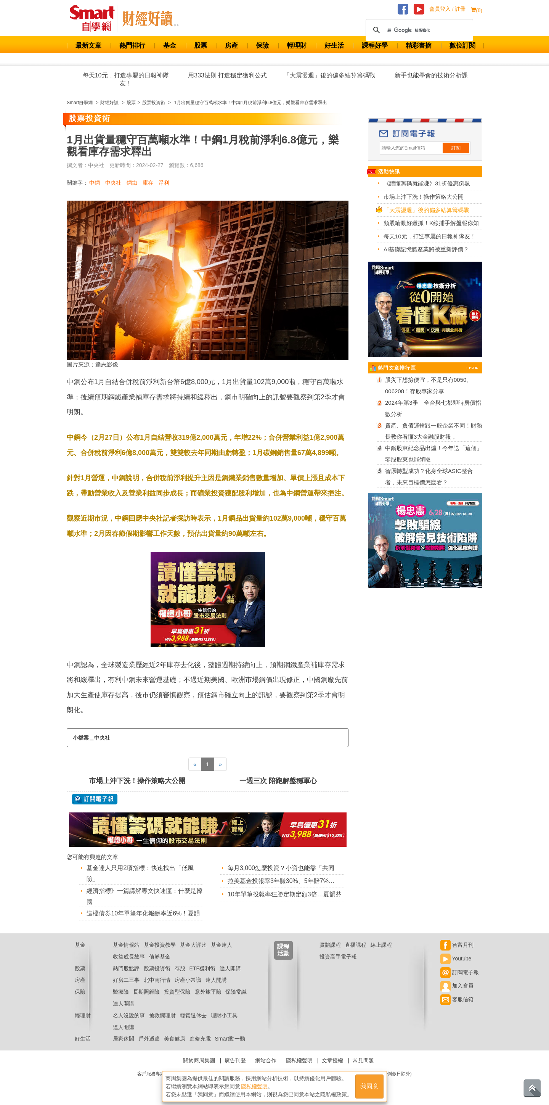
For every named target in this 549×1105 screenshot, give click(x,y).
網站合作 (265, 1060)
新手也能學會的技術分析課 (431, 75)
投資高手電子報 (338, 957)
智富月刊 (457, 945)
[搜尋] (418, 30)
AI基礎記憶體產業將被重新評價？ (426, 249)
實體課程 (330, 945)
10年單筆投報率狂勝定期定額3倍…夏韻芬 (285, 894)
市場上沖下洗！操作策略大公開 (137, 781)
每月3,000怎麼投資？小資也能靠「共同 (281, 868)
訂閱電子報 (459, 972)
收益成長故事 (129, 957)
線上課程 (381, 945)
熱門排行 (132, 45)
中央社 (113, 183)
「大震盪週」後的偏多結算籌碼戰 (329, 75)
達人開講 (230, 968)
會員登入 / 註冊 (447, 9)
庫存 (148, 183)
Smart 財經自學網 (95, 18)
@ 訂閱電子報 (94, 799)
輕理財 (297, 45)
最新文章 (88, 45)
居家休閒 (123, 1039)
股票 (200, 45)
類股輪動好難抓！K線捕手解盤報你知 (431, 223)
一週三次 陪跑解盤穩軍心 (278, 781)
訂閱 (456, 148)
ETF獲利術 (202, 968)
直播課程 (355, 945)
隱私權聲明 (299, 1060)
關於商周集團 (199, 1060)
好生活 (334, 45)
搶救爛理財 (162, 1015)
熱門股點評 (126, 968)
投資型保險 (177, 992)
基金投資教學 (160, 945)
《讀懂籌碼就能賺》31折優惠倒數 (427, 183)
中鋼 (94, 183)
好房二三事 (126, 980)
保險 (262, 45)
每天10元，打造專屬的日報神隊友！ (126, 79)
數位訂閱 (462, 45)
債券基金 (159, 957)
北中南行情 (157, 980)
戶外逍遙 (149, 1039)
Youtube (456, 958)
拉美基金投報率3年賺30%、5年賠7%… (281, 881)
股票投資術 (157, 968)
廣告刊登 (235, 1060)
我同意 (369, 1086)
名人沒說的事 (129, 1015)
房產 (231, 45)
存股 (180, 968)
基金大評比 (193, 945)
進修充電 (200, 1039)
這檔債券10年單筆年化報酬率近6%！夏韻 (143, 913)
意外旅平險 (208, 992)
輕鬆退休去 (193, 1015)
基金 (169, 45)
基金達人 (221, 945)
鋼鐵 (132, 183)
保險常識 (236, 992)
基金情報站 (126, 945)
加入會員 (457, 986)
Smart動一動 (230, 1039)
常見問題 (363, 1060)
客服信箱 (457, 999)
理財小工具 (224, 1015)
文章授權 (332, 1060)
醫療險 (121, 992)
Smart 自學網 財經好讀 (150, 18)
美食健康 (174, 1039)
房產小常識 (188, 980)
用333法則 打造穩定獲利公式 (227, 75)
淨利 (164, 183)
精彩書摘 (419, 45)
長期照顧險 (146, 992)
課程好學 (375, 45)
